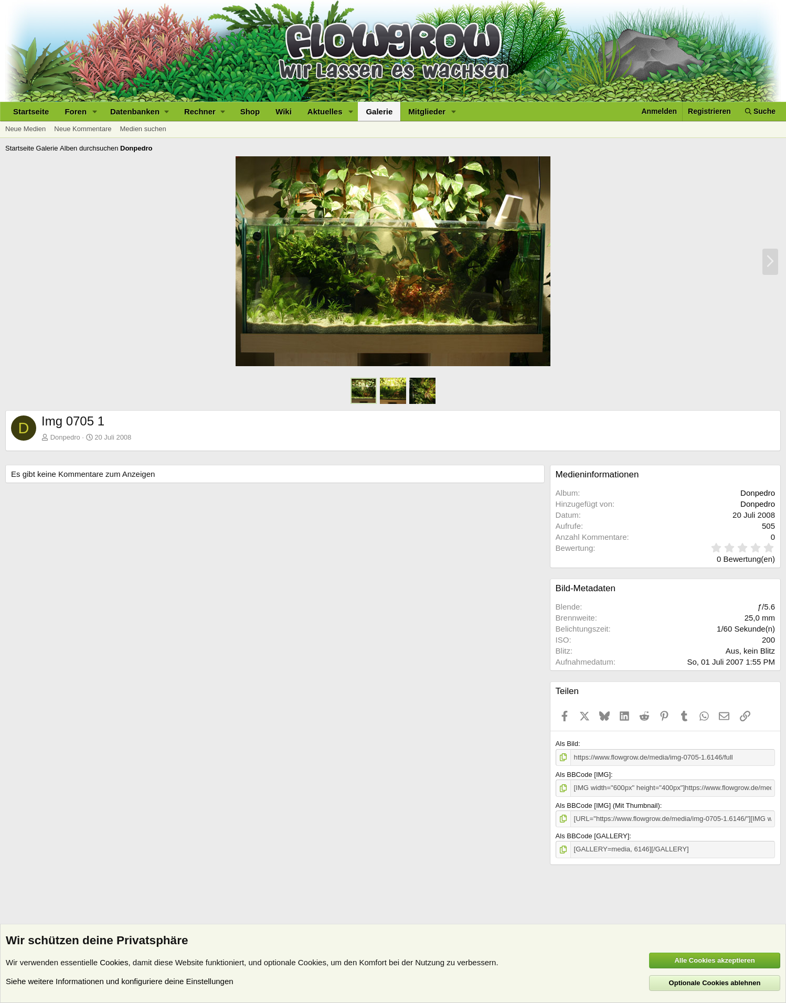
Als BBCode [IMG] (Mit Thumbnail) (608, 805)
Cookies (114, 962)
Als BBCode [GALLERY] (593, 836)
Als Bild (567, 744)
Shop (250, 111)
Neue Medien (25, 129)
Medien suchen (143, 129)
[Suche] (760, 111)
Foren (76, 111)
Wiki (283, 111)
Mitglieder (426, 111)
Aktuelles (325, 111)
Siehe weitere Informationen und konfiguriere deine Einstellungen (119, 981)
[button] (95, 111)
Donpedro (65, 437)
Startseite (31, 111)
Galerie (379, 111)
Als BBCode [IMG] (583, 774)
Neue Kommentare (82, 129)
